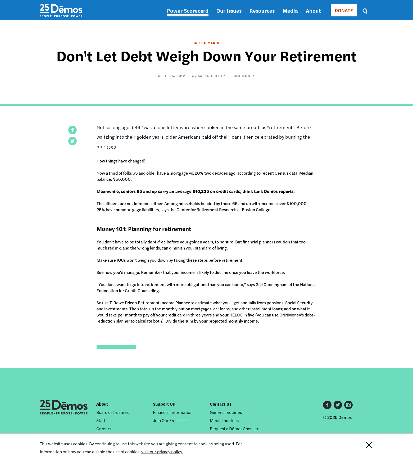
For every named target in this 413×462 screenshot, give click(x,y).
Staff (100, 420)
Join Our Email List (170, 420)
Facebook (327, 405)
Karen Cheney (212, 75)
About (313, 10)
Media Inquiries (224, 420)
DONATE (344, 10)
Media (290, 10)
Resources (262, 10)
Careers (103, 428)
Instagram (348, 405)
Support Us (164, 404)
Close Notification (362, 448)
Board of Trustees (112, 412)
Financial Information (173, 412)
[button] (72, 130)
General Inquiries (226, 412)
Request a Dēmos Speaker (234, 428)
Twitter (338, 405)
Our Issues (229, 10)
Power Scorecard (187, 10)
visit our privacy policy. (162, 452)
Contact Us (221, 404)
